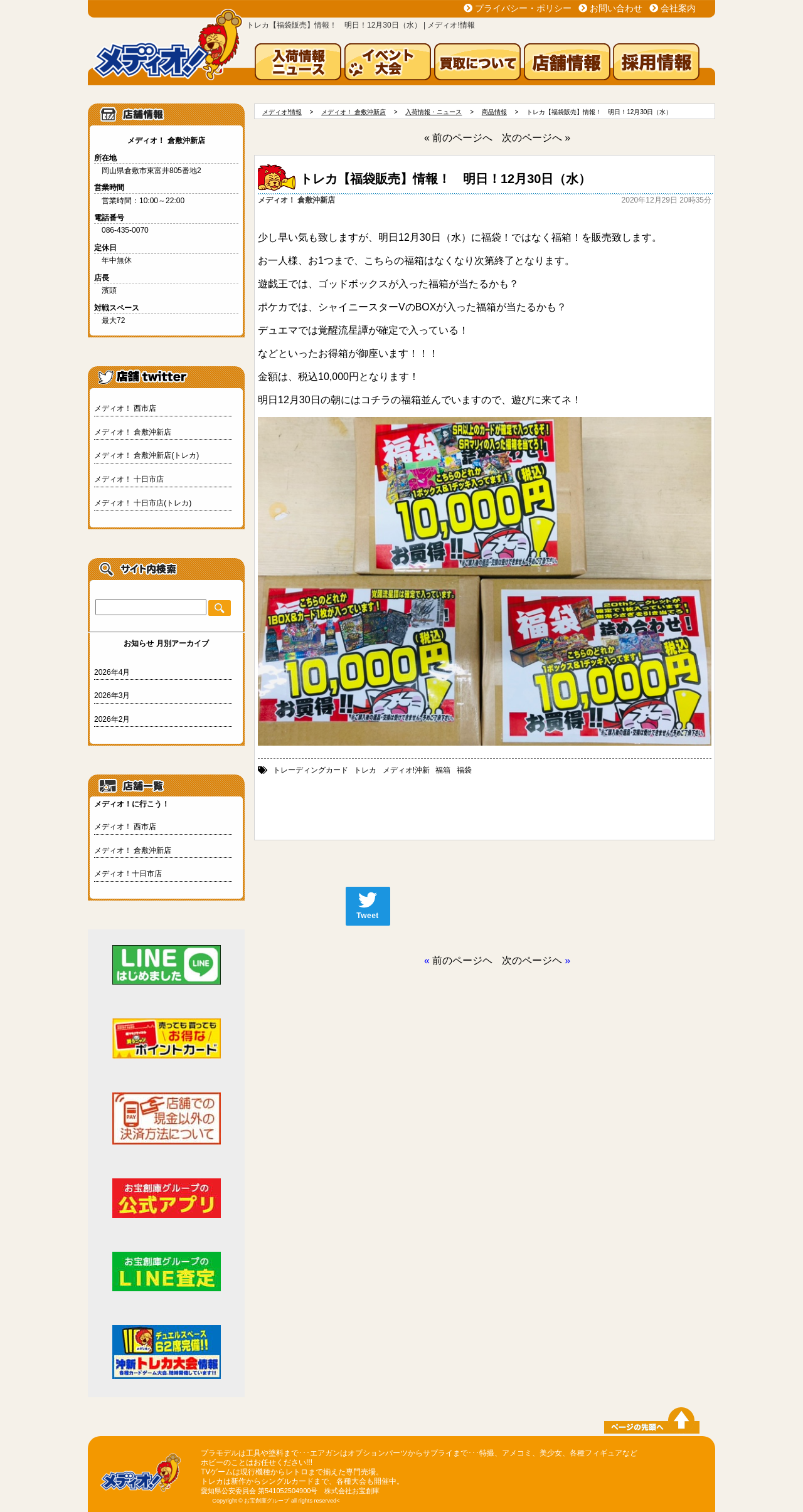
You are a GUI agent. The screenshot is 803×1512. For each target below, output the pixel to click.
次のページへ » (536, 137)
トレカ (365, 770)
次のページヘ (532, 960)
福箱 (442, 770)
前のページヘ (462, 960)
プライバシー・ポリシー (523, 8)
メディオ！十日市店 (128, 873)
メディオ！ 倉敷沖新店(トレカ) (146, 455)
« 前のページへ (458, 137)
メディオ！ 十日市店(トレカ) (142, 503)
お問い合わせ (616, 8)
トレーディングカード (310, 770)
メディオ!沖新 (406, 770)
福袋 (464, 770)
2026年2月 (112, 719)
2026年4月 (112, 672)
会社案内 (678, 8)
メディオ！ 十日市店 (129, 479)
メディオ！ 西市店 (125, 408)
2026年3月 (112, 695)
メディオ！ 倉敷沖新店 (132, 432)
